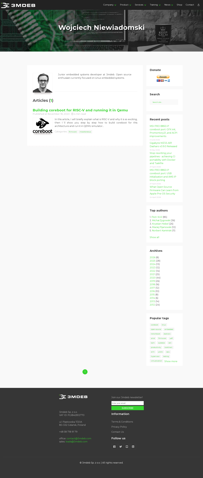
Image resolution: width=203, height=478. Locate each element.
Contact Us (117, 432)
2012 (152, 304)
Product (124, 4)
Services (139, 4)
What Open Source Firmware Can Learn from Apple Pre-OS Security (164, 190)
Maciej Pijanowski (161, 227)
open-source (156, 329)
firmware (73, 132)
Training (154, 4)
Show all (154, 237)
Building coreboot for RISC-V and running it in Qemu (80, 110)
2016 (152, 291)
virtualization (156, 361)
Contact (190, 4)
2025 (152, 260)
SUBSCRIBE (128, 408)
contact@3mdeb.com (79, 438)
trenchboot (155, 334)
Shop (179, 4)
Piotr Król (157, 217)
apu (168, 352)
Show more (170, 361)
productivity (156, 347)
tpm (153, 343)
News (167, 4)
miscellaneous (85, 132)
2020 (153, 277)
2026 (152, 257)
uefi (171, 338)
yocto (160, 352)
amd (153, 338)
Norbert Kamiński (162, 230)
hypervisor (155, 356)
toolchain (168, 347)
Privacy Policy (119, 426)
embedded (169, 329)
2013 (152, 301)
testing (166, 356)
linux (164, 325)
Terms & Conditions (122, 421)
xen (169, 343)
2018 (152, 284)
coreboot (154, 325)
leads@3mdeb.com (76, 441)
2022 (152, 271)
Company (108, 4)
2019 (152, 281)
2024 (152, 264)
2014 (152, 298)
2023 (152, 267)
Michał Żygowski (161, 220)
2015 (152, 294)
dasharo (167, 334)
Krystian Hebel (160, 223)
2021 (152, 274)
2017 (152, 288)
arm (153, 352)
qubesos (161, 343)
